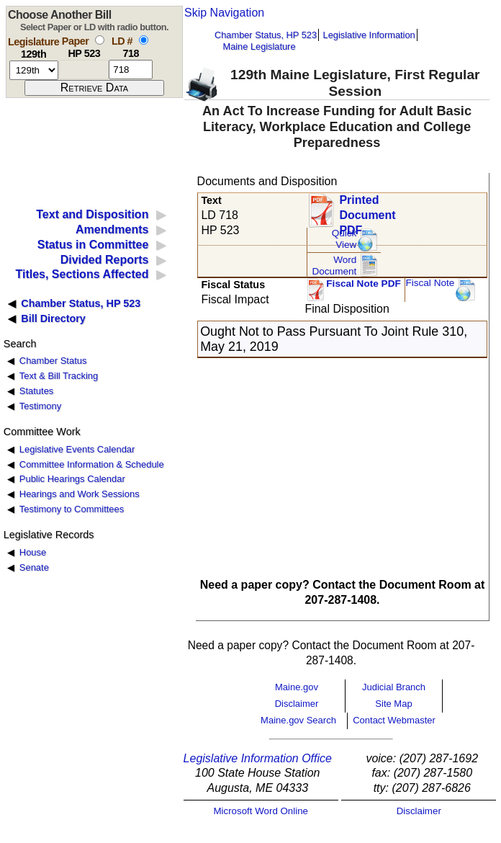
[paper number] (84, 69)
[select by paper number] (99, 40)
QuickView (344, 239)
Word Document (334, 265)
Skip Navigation (224, 12)
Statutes (36, 390)
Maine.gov (296, 687)
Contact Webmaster (394, 720)
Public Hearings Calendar (72, 478)
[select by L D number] (143, 40)
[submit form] (94, 88)
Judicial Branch (393, 687)
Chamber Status (53, 360)
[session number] (33, 70)
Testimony (40, 406)
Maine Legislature (258, 46)
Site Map (393, 703)
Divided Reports (104, 260)
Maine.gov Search (298, 720)
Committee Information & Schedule (91, 464)
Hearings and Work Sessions (79, 494)
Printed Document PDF (367, 211)
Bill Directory (53, 318)
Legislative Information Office (258, 758)
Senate (34, 567)
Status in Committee (93, 244)
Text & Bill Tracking (58, 375)
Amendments (112, 229)
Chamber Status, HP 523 (266, 35)
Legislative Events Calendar (77, 449)
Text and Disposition (92, 214)
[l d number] (131, 69)
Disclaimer (297, 703)
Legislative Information (369, 35)
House (32, 552)
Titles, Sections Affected (81, 274)
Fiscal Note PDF (363, 283)
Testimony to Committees (71, 509)
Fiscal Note (429, 282)
